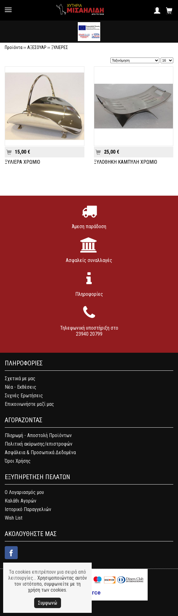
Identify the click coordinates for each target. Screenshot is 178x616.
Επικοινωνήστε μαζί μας (29, 404)
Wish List (13, 518)
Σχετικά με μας (20, 378)
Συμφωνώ (47, 603)
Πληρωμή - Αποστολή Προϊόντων (38, 435)
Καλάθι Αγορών (20, 501)
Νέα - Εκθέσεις (20, 387)
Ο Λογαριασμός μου (24, 492)
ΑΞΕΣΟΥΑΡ (36, 47)
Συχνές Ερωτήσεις (24, 396)
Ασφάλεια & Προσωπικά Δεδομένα (40, 452)
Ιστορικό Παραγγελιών (28, 509)
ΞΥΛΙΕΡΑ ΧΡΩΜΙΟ (22, 162)
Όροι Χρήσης (18, 461)
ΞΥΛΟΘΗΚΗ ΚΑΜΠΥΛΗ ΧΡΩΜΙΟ (125, 162)
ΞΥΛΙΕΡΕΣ (59, 47)
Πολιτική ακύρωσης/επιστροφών (38, 444)
